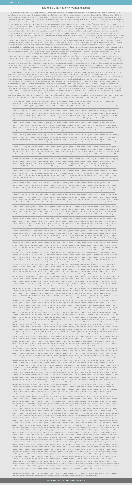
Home (11, 2)
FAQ (31, 2)
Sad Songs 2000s (68, 478)
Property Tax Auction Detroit (89, 476)
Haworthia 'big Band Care (86, 478)
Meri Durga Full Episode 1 (41, 476)
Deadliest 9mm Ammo (21, 476)
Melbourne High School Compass (47, 478)
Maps (25, 2)
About (18, 2)
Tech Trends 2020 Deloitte (64, 476)
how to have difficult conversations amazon (66, 7)
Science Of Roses (26, 478)
